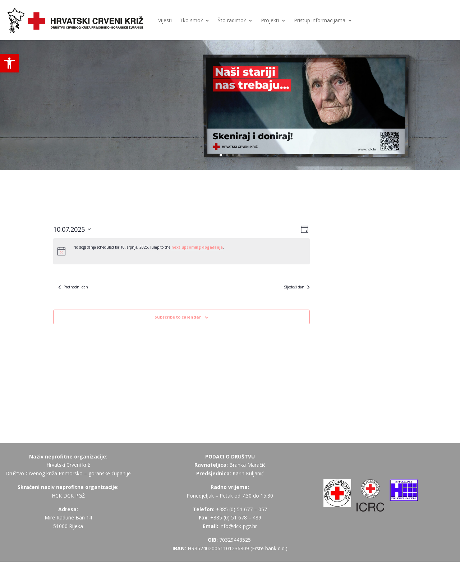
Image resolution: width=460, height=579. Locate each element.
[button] (9, 63)
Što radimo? (232, 20)
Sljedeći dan (297, 287)
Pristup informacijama (319, 20)
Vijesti (165, 20)
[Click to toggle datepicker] (72, 229)
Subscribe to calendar (178, 317)
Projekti (270, 20)
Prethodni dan (73, 287)
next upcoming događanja (197, 247)
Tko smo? (191, 20)
